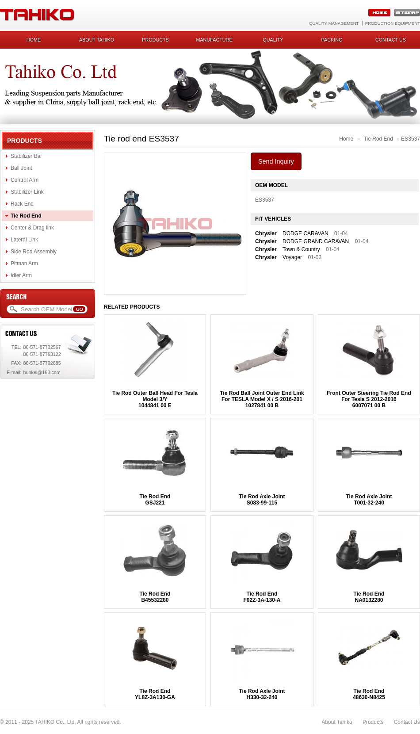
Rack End (22, 204)
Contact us (390, 39)
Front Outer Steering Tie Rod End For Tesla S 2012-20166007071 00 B (369, 399)
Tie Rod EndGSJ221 (155, 499)
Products (155, 39)
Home (34, 39)
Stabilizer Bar (26, 156)
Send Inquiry (276, 161)
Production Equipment (392, 23)
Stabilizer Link (27, 192)
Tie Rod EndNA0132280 (369, 597)
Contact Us (407, 722)
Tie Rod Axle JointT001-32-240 (369, 499)
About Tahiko (96, 39)
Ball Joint (21, 168)
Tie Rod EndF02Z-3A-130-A (261, 597)
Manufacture (214, 39)
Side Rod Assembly (34, 251)
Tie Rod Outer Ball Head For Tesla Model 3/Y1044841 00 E (155, 399)
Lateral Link (24, 240)
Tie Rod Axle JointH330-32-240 (262, 694)
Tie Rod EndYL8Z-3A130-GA (155, 694)
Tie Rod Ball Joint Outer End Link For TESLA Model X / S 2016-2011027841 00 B (262, 399)
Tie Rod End (26, 216)
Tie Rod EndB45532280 (155, 597)
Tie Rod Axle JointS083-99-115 (262, 499)
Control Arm (24, 180)
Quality (273, 39)
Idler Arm (21, 275)
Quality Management (334, 23)
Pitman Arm (24, 263)
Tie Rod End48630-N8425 (369, 694)
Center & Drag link (32, 228)
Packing (332, 39)
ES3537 (410, 139)
